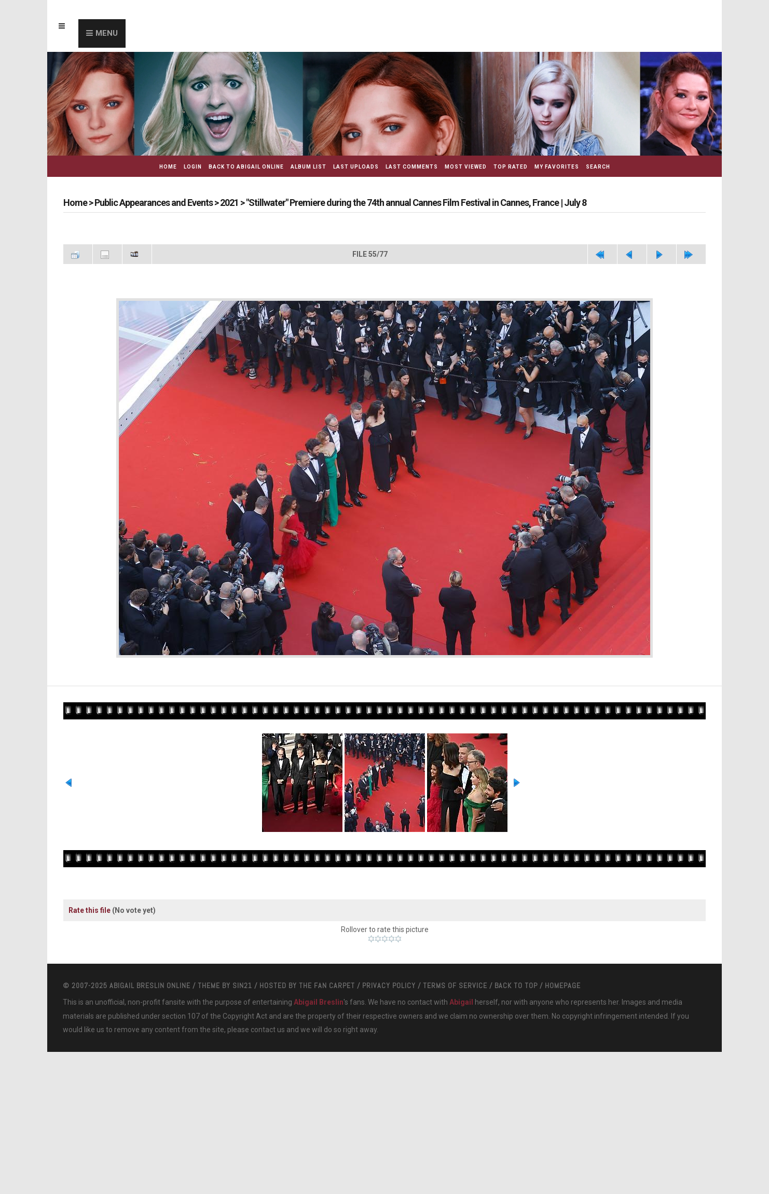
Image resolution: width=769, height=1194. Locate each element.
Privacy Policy (389, 985)
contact (263, 1029)
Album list (308, 167)
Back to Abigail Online (246, 167)
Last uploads (356, 167)
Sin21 (242, 985)
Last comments (412, 167)
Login (193, 167)
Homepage (563, 985)
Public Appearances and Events (153, 202)
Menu (106, 33)
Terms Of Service (455, 985)
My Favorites (556, 167)
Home (168, 167)
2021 (229, 202)
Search (598, 167)
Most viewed (466, 167)
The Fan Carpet (327, 985)
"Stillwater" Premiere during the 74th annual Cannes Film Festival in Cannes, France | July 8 (416, 202)
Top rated (510, 167)
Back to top (516, 985)
